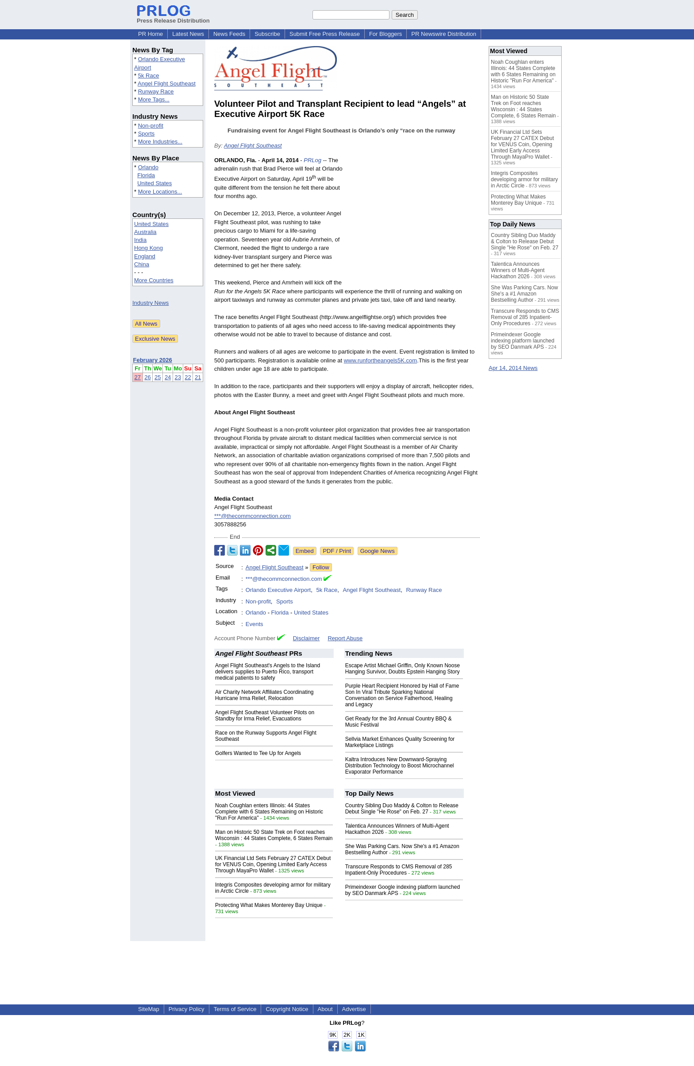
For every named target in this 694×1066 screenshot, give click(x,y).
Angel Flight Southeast (167, 83)
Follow (320, 567)
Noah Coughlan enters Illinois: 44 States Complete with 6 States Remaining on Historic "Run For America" (269, 811)
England (144, 256)
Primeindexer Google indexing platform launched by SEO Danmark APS (522, 340)
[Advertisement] (413, 221)
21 (198, 377)
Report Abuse (345, 638)
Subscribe (267, 34)
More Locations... (160, 191)
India (140, 240)
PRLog (312, 160)
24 (168, 377)
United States (154, 183)
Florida (146, 175)
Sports (146, 133)
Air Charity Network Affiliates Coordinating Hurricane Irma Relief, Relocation (264, 695)
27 (138, 377)
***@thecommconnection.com (252, 516)
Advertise (354, 1009)
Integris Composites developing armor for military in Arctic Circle (524, 179)
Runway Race (156, 91)
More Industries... (160, 141)
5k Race (148, 75)
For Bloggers (385, 34)
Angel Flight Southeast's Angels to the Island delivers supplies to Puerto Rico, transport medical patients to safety (267, 671)
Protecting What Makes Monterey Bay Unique (269, 905)
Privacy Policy (186, 1009)
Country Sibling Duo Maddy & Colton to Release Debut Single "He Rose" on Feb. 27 (402, 808)
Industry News (150, 303)
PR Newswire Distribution (443, 34)
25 (157, 377)
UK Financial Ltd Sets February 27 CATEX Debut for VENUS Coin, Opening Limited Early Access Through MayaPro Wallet (273, 864)
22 (188, 377)
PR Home (150, 34)
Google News (377, 551)
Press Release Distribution (173, 17)
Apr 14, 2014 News (513, 368)
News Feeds (229, 34)
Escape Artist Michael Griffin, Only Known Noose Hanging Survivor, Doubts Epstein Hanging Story (402, 668)
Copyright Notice (287, 1009)
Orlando (148, 167)
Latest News (188, 34)
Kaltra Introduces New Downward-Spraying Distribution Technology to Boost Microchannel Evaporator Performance (399, 765)
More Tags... (154, 99)
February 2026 (152, 360)
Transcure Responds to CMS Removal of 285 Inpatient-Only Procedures (398, 870)
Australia (145, 232)
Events (254, 624)
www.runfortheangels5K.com (380, 360)
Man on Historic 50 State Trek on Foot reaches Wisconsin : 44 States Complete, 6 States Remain (273, 835)
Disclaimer (306, 638)
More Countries (154, 280)
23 (178, 377)
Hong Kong (148, 248)
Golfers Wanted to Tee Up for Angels (258, 753)
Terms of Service (235, 1009)
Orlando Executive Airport (278, 590)
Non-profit (150, 125)
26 (147, 377)
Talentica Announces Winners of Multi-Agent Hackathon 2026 (517, 270)
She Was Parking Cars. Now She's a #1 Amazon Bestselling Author (524, 293)
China (141, 264)
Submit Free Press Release (324, 34)
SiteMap (148, 1009)
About (325, 1009)
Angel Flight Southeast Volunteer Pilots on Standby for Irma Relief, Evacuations (264, 715)
